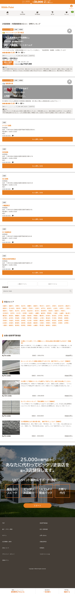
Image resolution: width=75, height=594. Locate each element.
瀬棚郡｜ (17, 315)
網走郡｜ (42, 320)
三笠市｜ (68, 308)
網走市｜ (68, 306)
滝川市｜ (17, 311)
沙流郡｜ (11, 323)
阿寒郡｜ (30, 325)
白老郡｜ (5, 323)
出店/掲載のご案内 (6, 541)
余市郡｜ (11, 318)
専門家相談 (37, 13)
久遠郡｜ (23, 315)
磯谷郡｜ (42, 315)
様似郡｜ (30, 323)
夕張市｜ (54, 306)
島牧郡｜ (30, 315)
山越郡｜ (62, 313)
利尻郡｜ (36, 320)
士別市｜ (55, 308)
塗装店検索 (22, 13)
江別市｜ (37, 308)
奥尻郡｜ (11, 315)
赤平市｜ (43, 308)
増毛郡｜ (60, 318)
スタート (37, 505)
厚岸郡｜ (17, 325)
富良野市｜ (44, 311)
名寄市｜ (62, 308)
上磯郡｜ (37, 313)
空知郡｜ (17, 318)
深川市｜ (37, 311)
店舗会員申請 (43, 541)
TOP (7, 13)
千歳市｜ (11, 311)
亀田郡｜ (43, 313)
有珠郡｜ (66, 320)
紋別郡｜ (60, 320)
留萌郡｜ (66, 318)
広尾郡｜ (60, 323)
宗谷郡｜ (17, 320)
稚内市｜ (19, 308)
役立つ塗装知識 (44, 529)
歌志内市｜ (30, 311)
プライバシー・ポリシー (8, 554)
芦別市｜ (31, 308)
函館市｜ (11, 306)
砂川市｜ (23, 311)
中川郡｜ (54, 318)
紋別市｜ (49, 308)
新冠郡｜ (17, 323)
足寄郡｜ (66, 323)
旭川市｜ (23, 306)
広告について (5, 548)
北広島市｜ (6, 313)
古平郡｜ (5, 318)
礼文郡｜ (30, 320)
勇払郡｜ (48, 318)
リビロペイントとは (45, 554)
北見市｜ (48, 306)
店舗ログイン (5, 560)
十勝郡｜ (5, 325)
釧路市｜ (36, 306)
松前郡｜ (31, 313)
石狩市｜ (12, 313)
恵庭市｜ (57, 311)
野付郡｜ (42, 325)
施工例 (52, 13)
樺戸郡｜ (30, 318)
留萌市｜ (5, 308)
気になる (69, 13)
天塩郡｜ (11, 320)
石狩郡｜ (25, 313)
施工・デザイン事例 (7, 529)
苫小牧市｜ (12, 308)
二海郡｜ (55, 313)
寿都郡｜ (36, 315)
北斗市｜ (19, 313)
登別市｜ (51, 311)
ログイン (4, 535)
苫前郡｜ (5, 320)
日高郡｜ (42, 323)
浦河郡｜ (23, 323)
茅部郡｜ (49, 313)
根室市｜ (5, 311)
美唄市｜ (25, 308)
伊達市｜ (63, 311)
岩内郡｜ (54, 315)
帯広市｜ (42, 306)
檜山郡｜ (68, 313)
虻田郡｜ (48, 315)
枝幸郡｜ (23, 320)
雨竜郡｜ (36, 318)
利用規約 (42, 548)
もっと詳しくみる (37, 139)
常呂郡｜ (54, 320)
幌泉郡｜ (36, 323)
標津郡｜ (48, 325)
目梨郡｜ (54, 325)
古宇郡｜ (60, 315)
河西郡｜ (54, 323)
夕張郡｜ (23, 318)
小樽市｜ (17, 306)
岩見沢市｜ (61, 306)
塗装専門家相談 (44, 523)
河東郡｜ (48, 323)
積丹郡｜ (66, 315)
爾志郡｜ (5, 315)
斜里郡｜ (48, 320)
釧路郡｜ (11, 325)
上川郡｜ (42, 318)
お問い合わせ (43, 535)
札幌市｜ (5, 306)
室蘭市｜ (30, 306)
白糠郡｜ (36, 325)
